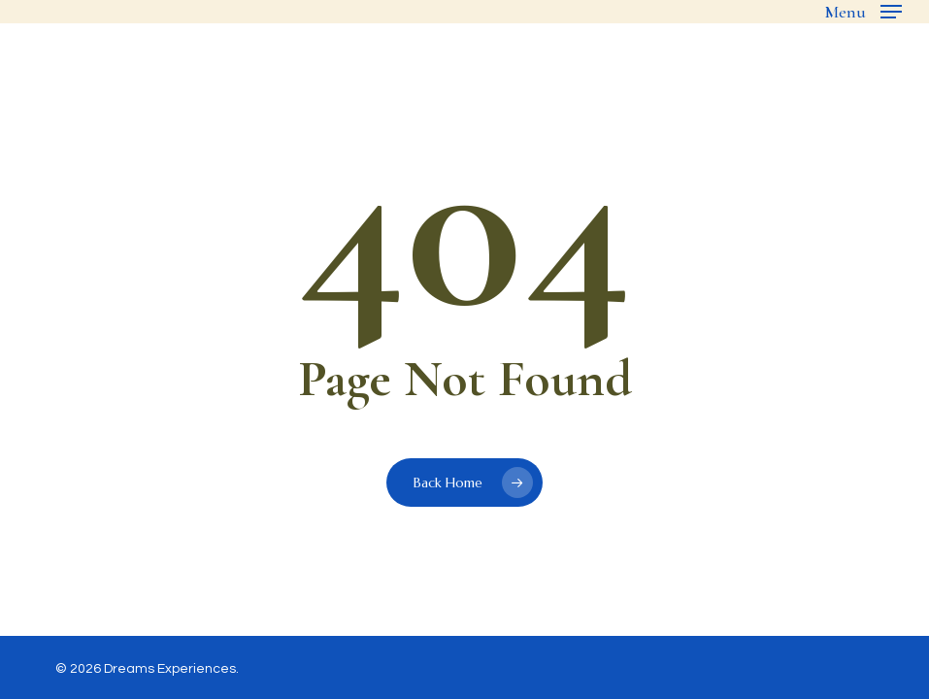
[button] (863, 11)
